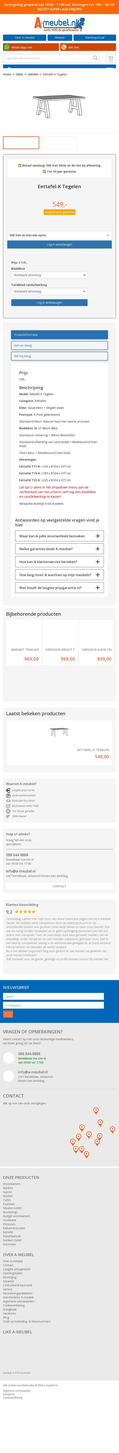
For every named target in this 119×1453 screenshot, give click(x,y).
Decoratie (9, 1268)
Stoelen (8, 1220)
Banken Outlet (12, 1264)
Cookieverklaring (14, 1330)
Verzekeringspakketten (17, 1317)
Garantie (8, 1305)
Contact (59, 910)
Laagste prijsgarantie (16, 1293)
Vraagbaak (10, 1334)
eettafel (31, 83)
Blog (6, 1342)
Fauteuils (9, 1228)
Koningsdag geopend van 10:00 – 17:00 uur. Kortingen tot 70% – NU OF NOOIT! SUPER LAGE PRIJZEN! (59, 6)
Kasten (7, 1216)
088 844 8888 (17, 879)
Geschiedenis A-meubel (18, 1322)
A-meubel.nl (51, 1409)
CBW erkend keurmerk (17, 1309)
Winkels (60, 37)
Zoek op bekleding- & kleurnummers (27, 1346)
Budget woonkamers (16, 1240)
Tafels (7, 1224)
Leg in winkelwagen (59, 269)
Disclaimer (9, 1418)
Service (7, 1313)
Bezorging (9, 1301)
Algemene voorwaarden (18, 1326)
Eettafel (8, 1256)
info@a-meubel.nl (20, 895)
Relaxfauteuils (12, 1260)
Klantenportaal (94, 37)
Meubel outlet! (12, 1232)
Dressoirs (9, 1248)
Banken (8, 1212)
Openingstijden (13, 1297)
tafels (18, 83)
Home (7, 83)
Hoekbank (9, 1244)
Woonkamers (12, 1208)
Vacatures (9, 1338)
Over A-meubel (24, 37)
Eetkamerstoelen (14, 1252)
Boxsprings (10, 1236)
